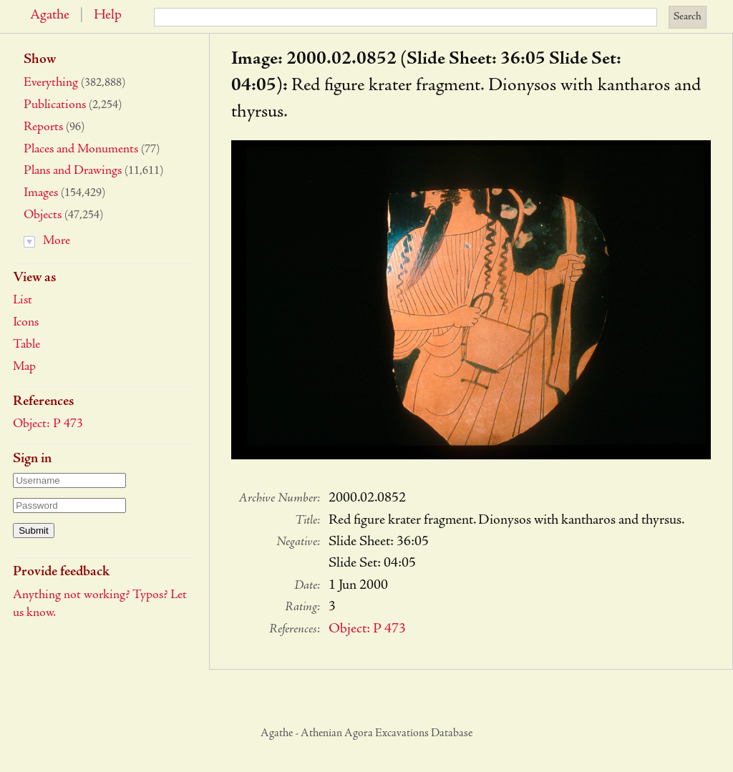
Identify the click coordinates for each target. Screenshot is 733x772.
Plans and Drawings (73, 171)
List (22, 300)
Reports (43, 127)
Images (41, 193)
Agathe (49, 16)
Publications (55, 105)
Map (24, 367)
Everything (51, 83)
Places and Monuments (81, 149)
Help (108, 16)
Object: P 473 (48, 424)
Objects (43, 215)
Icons (26, 322)
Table (26, 344)
